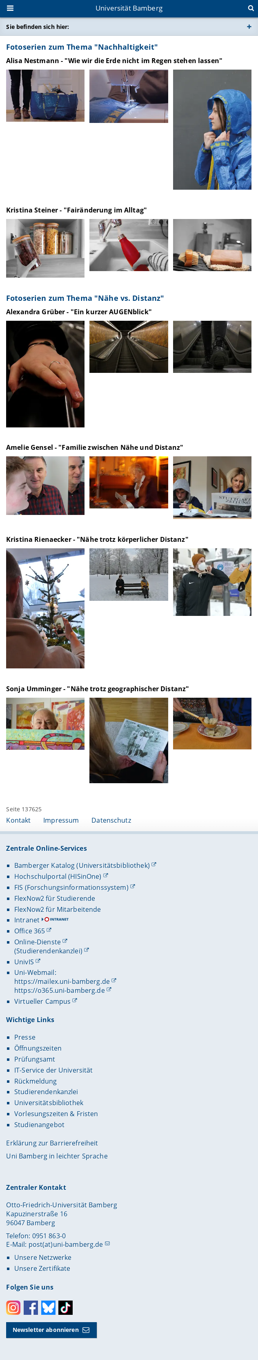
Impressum (61, 820)
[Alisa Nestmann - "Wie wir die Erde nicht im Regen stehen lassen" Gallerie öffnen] (45, 96)
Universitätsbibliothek (48, 1102)
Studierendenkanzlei (46, 1091)
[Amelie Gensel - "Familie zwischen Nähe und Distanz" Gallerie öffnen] (45, 485)
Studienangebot (39, 1124)
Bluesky (48, 1308)
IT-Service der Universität (53, 1070)
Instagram (13, 1308)
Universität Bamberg (129, 8)
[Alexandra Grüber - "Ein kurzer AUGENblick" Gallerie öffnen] (45, 374)
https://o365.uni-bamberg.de (59, 990)
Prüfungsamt (35, 1059)
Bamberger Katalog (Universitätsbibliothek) (82, 865)
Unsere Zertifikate (42, 1268)
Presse (25, 1037)
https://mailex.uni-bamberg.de (62, 981)
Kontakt (18, 820)
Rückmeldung (35, 1081)
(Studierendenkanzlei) (48, 950)
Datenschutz (111, 820)
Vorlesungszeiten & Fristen (56, 1113)
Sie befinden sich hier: (37, 27)
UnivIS (24, 961)
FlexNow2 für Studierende (54, 898)
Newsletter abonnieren (46, 1330)
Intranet (27, 919)
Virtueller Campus (42, 1001)
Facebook (31, 1308)
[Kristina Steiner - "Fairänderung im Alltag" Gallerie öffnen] (45, 248)
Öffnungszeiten (38, 1048)
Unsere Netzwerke (42, 1257)
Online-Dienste (37, 941)
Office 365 (29, 930)
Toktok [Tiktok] (65, 1308)
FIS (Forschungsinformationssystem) (71, 887)
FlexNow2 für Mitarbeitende (57, 909)
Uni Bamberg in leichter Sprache (56, 1156)
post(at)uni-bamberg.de (66, 1244)
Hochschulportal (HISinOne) (58, 876)
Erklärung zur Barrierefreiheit (52, 1143)
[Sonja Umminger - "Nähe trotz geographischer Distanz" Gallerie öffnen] (45, 724)
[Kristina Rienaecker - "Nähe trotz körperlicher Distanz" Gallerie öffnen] (45, 608)
